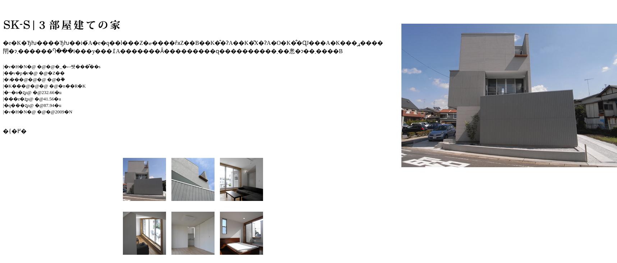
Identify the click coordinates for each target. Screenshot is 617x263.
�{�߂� (15, 131)
